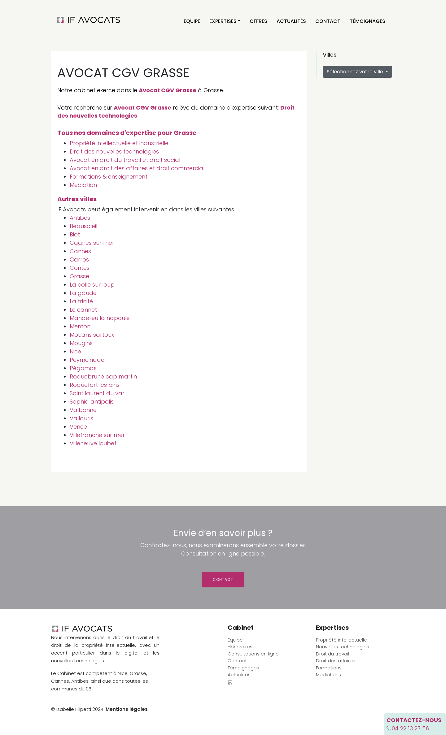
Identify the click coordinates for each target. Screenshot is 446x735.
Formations (329, 667)
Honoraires (240, 646)
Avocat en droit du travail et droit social (125, 160)
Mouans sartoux (92, 335)
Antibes (80, 218)
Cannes (80, 251)
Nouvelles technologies (342, 646)
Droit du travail (332, 654)
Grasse (79, 276)
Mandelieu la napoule (100, 318)
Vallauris (81, 418)
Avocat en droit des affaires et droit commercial (137, 168)
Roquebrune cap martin (103, 376)
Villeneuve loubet (93, 443)
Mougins (81, 343)
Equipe (192, 21)
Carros (79, 259)
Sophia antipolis (92, 401)
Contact (327, 21)
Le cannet (83, 309)
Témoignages (367, 21)
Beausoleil (83, 226)
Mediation (83, 185)
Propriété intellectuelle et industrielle (119, 143)
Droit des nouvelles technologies (114, 151)
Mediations (328, 674)
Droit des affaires (335, 660)
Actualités (291, 21)
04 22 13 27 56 (410, 728)
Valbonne (83, 410)
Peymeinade (87, 360)
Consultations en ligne (253, 654)
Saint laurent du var (97, 393)
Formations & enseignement (108, 176)
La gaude (83, 293)
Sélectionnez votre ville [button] (355, 71)
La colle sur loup (92, 284)
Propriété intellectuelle (341, 640)
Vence (78, 426)
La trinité (81, 301)
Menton (80, 326)
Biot (75, 234)
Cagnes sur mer (92, 243)
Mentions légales (127, 709)
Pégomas (83, 368)
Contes (80, 268)
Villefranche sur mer (97, 435)
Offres (258, 21)
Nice (75, 351)
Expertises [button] (223, 21)
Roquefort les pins (95, 385)
